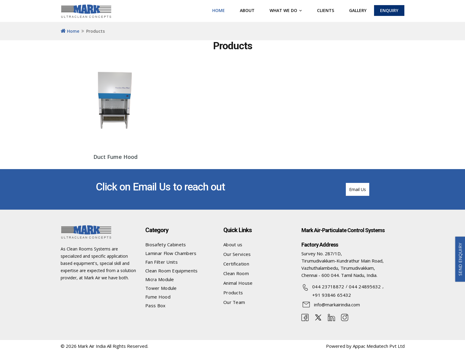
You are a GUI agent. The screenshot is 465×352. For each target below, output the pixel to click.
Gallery (358, 10)
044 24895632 (365, 287)
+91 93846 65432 (331, 295)
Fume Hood (158, 297)
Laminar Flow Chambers (170, 253)
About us (232, 244)
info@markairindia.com (337, 305)
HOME (218, 10)
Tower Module (161, 288)
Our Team (234, 302)
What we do (286, 10)
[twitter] (318, 317)
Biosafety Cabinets (165, 244)
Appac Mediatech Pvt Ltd (379, 346)
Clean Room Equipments (171, 271)
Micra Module (159, 279)
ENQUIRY (389, 10)
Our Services (237, 254)
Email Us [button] (357, 189)
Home (70, 31)
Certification (236, 264)
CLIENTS (325, 10)
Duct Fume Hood (115, 156)
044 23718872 (328, 287)
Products (233, 293)
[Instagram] (344, 317)
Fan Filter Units (161, 262)
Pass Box (155, 305)
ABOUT (247, 10)
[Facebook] (305, 317)
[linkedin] (331, 317)
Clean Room (236, 273)
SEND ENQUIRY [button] (460, 259)
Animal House (238, 283)
